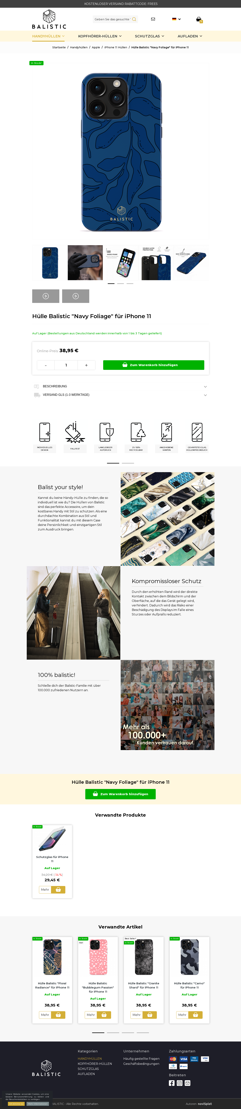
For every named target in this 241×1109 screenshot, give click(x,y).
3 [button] (130, 283)
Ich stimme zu (16, 1104)
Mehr (45, 889)
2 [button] (120, 283)
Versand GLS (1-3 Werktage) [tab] (120, 395)
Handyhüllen (46, 36)
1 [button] (111, 283)
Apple (96, 47)
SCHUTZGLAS (147, 36)
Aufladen (188, 36)
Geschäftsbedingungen (141, 1063)
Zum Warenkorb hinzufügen (150, 365)
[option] (50, 265)
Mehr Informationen (37, 1104)
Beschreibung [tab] (120, 386)
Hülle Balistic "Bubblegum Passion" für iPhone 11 (98, 987)
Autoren (197, 1103)
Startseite (59, 47)
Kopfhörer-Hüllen (97, 36)
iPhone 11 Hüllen (115, 47)
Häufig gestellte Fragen (141, 1058)
